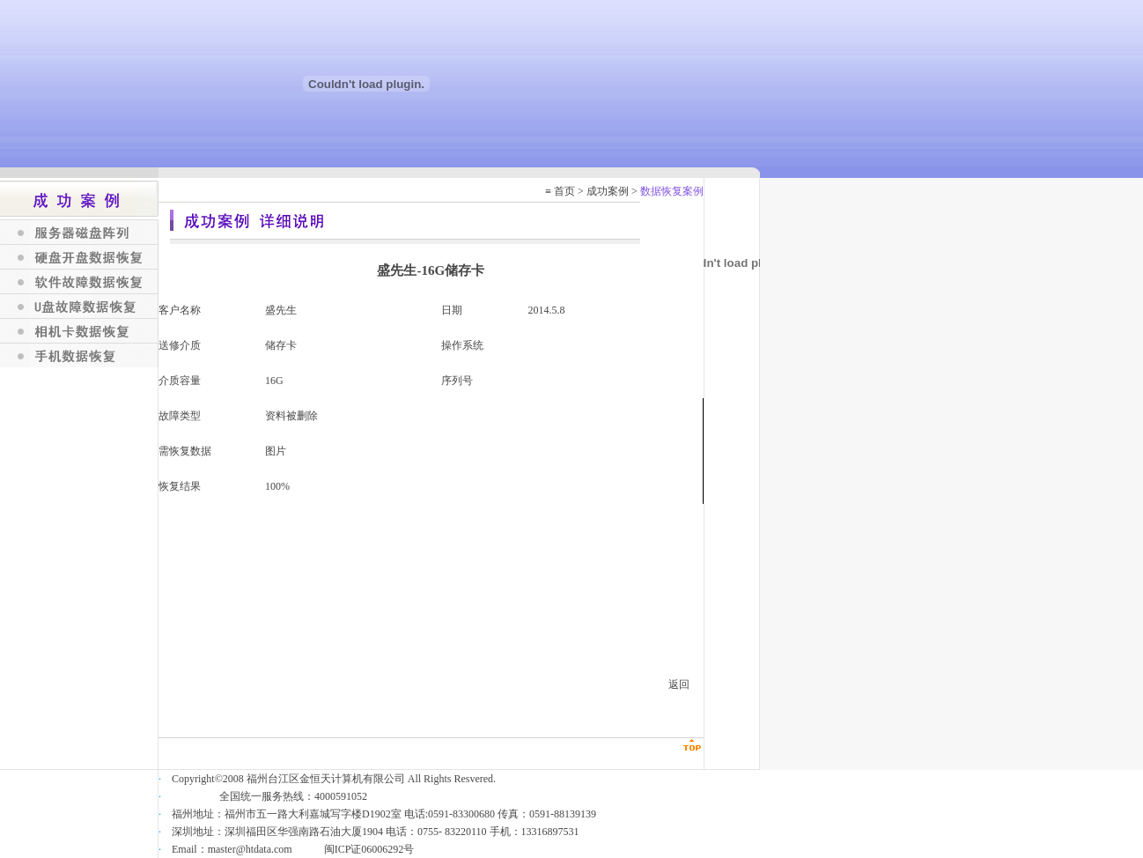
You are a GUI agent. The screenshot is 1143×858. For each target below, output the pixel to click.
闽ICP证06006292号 (369, 849)
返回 (678, 684)
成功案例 (607, 191)
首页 (564, 191)
